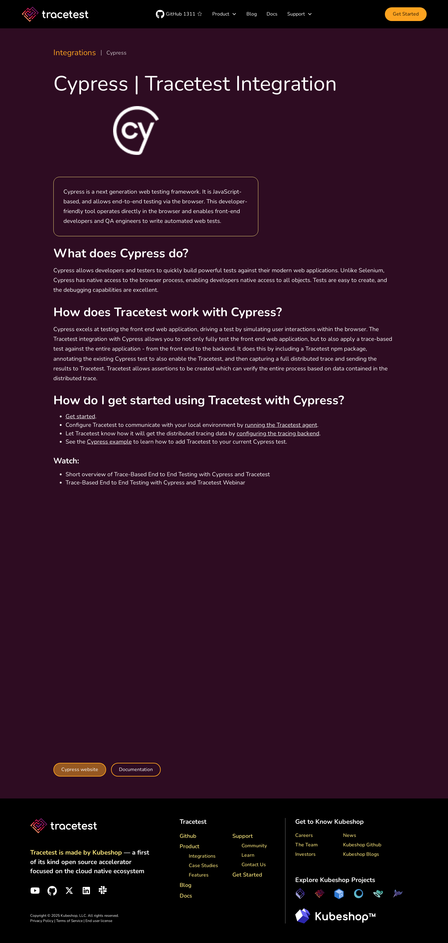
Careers (304, 835)
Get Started (406, 14)
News (349, 835)
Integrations (74, 53)
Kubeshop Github (362, 844)
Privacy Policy (41, 920)
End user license (98, 920)
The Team (306, 844)
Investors (305, 854)
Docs (272, 14)
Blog (251, 14)
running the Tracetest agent (281, 425)
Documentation (136, 769)
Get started (80, 416)
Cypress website (79, 770)
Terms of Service (70, 920)
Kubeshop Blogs (361, 854)
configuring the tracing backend (278, 434)
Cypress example (109, 442)
